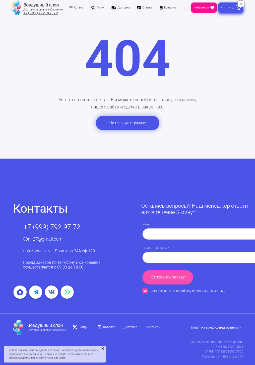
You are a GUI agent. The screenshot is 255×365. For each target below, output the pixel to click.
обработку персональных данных (200, 291)
